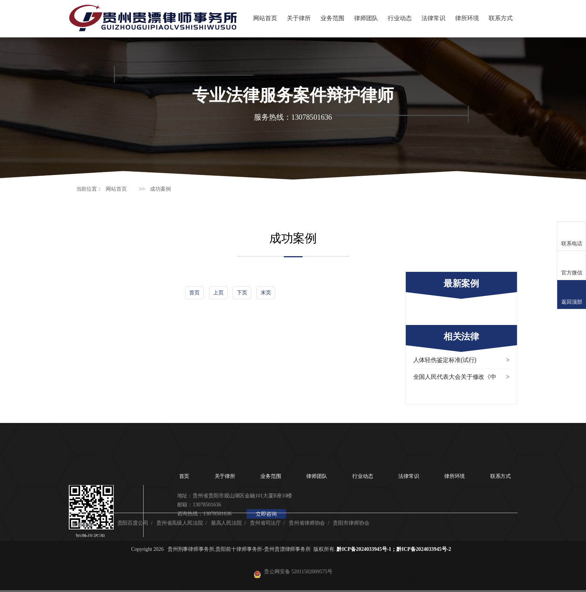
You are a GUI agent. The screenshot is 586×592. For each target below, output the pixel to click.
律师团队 (366, 18)
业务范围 (332, 18)
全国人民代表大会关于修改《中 (461, 376)
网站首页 (265, 18)
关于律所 (299, 18)
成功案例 (160, 189)
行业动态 (400, 18)
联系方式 (501, 18)
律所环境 (467, 18)
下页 (242, 292)
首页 (194, 292)
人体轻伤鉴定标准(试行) (461, 360)
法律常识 (433, 18)
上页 (218, 292)
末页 (266, 292)
